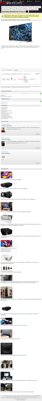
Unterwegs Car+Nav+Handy (6, 116)
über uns (4, 7)
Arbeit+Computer (5, 107)
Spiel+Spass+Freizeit (5, 114)
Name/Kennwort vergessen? (6, 96)
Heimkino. (35, 380)
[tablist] (21, 77)
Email (37, 134)
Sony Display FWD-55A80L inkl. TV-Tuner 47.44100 (15, 11)
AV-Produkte (4, 109)
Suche (9, 7)
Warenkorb (20, 9)
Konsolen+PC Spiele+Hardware (7, 113)
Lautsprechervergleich (9, 368)
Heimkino (20, 7)
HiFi (25, 7)
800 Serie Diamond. (22, 355)
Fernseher (14, 7)
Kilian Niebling (5, 153)
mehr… (19, 129)
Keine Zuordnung (5, 118)
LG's (10, 249)
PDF (2, 48)
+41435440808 (37, 395)
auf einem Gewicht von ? (25, 87)
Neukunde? (3, 95)
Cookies (17, 397)
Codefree (13, 9)
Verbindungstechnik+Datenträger (7, 117)
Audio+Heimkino (4, 108)
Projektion (30, 7)
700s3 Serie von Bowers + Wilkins (12, 299)
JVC (1, 236)
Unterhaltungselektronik (6, 115)
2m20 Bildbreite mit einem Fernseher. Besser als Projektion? (14, 325)
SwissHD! (18, 338)
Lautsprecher (37, 7)
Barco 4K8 (19, 199)
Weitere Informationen (21, 399)
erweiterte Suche (4, 102)
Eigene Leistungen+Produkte (6, 110)
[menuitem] (7, 1)
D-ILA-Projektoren (25, 236)
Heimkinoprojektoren (18, 391)
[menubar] (22, 1)
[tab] (7, 70)
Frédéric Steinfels (6, 125)
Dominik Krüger (6, 139)
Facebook (3, 397)
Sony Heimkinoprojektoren (11, 188)
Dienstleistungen (6, 9)
